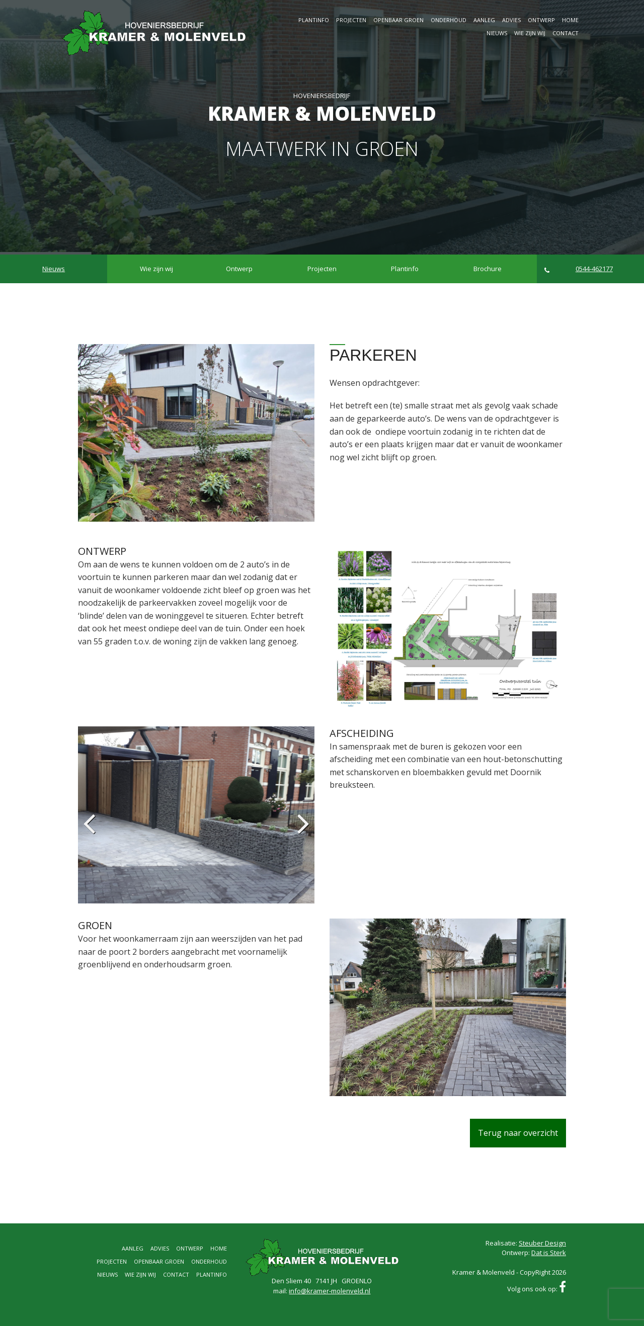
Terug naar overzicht (518, 1132)
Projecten (351, 20)
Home (570, 20)
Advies (511, 20)
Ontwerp (541, 20)
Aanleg (484, 20)
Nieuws (497, 33)
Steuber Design (542, 1243)
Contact (565, 33)
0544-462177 (578, 269)
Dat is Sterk (548, 1252)
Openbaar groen (398, 20)
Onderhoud (448, 20)
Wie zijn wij (529, 33)
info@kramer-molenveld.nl (329, 1290)
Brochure (487, 268)
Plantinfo (313, 20)
